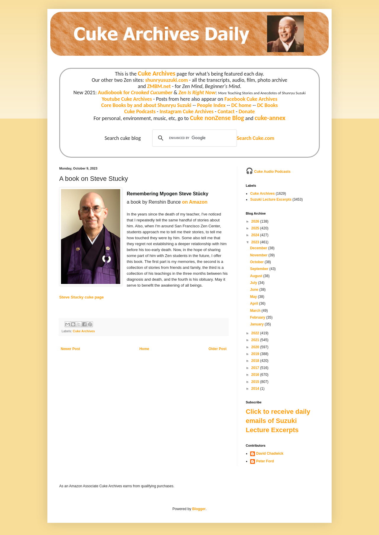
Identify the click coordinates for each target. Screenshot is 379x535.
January (257, 324)
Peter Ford (265, 461)
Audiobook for (135, 92)
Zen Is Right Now (197, 92)
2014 (255, 389)
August (256, 276)
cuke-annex (270, 118)
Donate (247, 111)
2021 (255, 340)
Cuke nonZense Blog (217, 118)
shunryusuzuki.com (166, 80)
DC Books (267, 105)
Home (144, 349)
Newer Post (70, 349)
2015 (255, 382)
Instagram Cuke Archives (186, 111)
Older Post (217, 349)
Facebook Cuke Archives (250, 99)
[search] (193, 138)
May (254, 297)
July (254, 283)
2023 (255, 242)
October (257, 262)
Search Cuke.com (255, 138)
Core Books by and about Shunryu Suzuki (146, 105)
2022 (255, 333)
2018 (255, 361)
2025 (255, 228)
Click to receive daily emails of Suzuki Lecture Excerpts (278, 421)
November (259, 255)
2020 (255, 347)
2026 (255, 221)
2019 (255, 354)
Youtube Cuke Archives (127, 99)
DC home (241, 105)
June (254, 290)
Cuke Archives (157, 73)
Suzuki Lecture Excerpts (270, 199)
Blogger (198, 509)
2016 (255, 375)
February (258, 317)
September (259, 269)
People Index (211, 105)
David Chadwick (269, 453)
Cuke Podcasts (140, 111)
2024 (255, 235)
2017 (255, 368)
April (254, 303)
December (259, 248)
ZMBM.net (159, 86)
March (255, 311)
